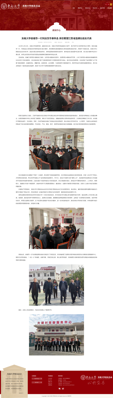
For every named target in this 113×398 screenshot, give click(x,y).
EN (108, 4)
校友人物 (101, 8)
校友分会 (92, 8)
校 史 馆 (50, 380)
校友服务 (109, 8)
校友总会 (84, 8)
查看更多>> (21, 393)
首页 (68, 8)
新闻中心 (75, 8)
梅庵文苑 (50, 381)
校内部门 (37, 382)
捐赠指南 (50, 385)
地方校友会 (37, 378)
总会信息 (50, 378)
